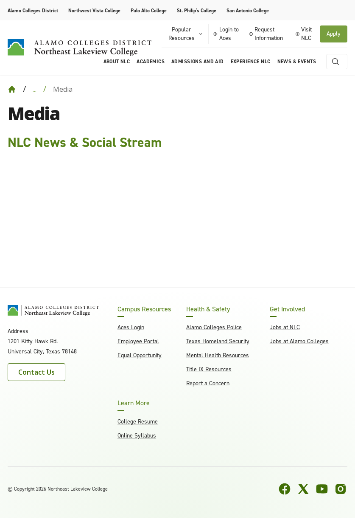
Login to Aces (225, 33)
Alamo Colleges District (33, 10)
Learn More (133, 403)
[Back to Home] (12, 89)
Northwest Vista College (94, 10)
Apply (334, 34)
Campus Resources (144, 309)
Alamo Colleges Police (214, 327)
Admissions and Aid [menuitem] (197, 61)
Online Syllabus (136, 436)
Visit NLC (304, 33)
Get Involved (287, 309)
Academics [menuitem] (151, 61)
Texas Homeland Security (217, 341)
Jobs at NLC (285, 327)
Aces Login (130, 327)
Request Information (266, 33)
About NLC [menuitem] (116, 61)
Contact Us (36, 372)
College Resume (137, 422)
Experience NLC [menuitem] (251, 61)
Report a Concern (207, 383)
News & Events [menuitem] (296, 61)
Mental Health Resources (217, 355)
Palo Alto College (149, 10)
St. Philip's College (196, 10)
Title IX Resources (209, 369)
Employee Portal (138, 341)
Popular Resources (185, 33)
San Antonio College (247, 10)
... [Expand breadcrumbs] (34, 89)
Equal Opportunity (139, 355)
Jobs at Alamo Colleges (299, 341)
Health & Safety (208, 309)
